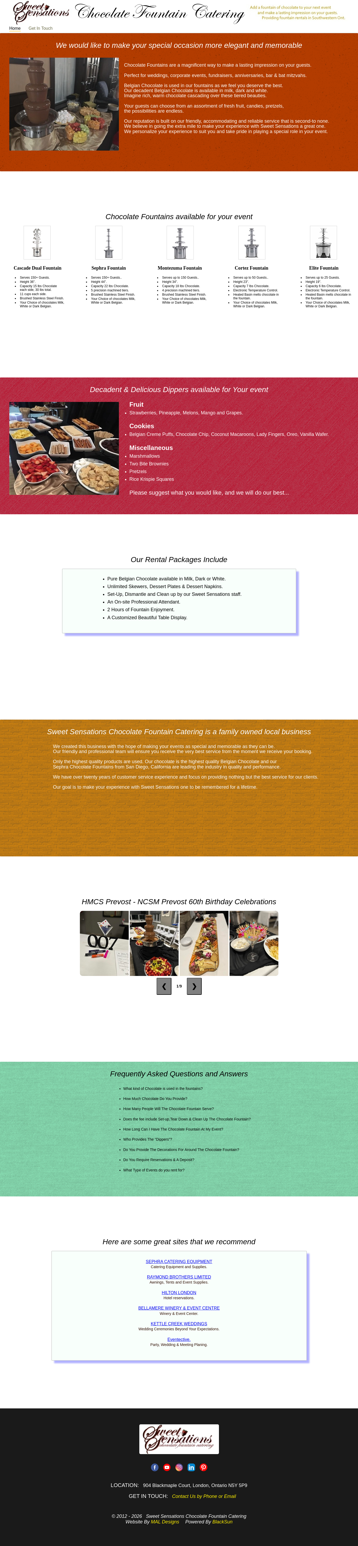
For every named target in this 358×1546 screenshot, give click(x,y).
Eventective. (179, 1339)
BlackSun (222, 1521)
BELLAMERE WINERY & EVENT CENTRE (179, 1308)
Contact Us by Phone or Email (204, 1496)
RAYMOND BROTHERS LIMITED (179, 1277)
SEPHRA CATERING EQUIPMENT (179, 1261)
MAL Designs (165, 1521)
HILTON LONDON (179, 1292)
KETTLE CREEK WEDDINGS (179, 1324)
